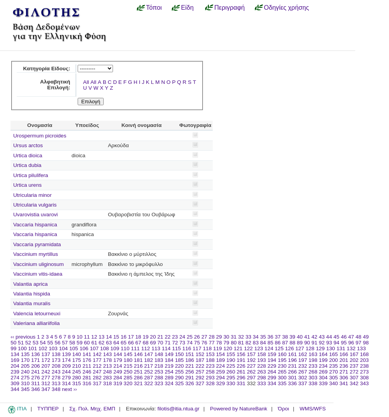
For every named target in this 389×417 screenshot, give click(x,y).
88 (292, 343)
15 (116, 337)
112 (145, 348)
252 (148, 372)
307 (354, 378)
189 (220, 360)
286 (138, 378)
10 (79, 337)
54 (43, 343)
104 (63, 348)
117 (197, 348)
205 (25, 366)
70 (160, 343)
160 (282, 354)
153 (210, 354)
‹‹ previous (22, 337)
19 (145, 337)
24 (182, 337)
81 (241, 343)
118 (207, 348)
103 (53, 348)
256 (189, 372)
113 (155, 348)
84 (263, 343)
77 (212, 343)
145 (127, 354)
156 (241, 354)
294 (220, 378)
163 (313, 354)
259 (220, 372)
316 (86, 383)
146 (138, 354)
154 (220, 354)
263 (261, 372)
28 (212, 337)
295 (230, 378)
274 (14, 378)
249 (117, 372)
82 (248, 343)
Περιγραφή (229, 7)
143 (107, 354)
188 (210, 360)
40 (299, 337)
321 (138, 383)
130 (330, 348)
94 (336, 343)
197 (302, 360)
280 (76, 378)
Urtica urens (27, 185)
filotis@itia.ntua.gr (178, 409)
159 (271, 354)
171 (35, 360)
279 (66, 378)
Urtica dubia (27, 165)
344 (14, 389)
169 (14, 360)
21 (160, 337)
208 (56, 366)
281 (86, 378)
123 (258, 348)
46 (344, 337)
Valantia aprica (30, 284)
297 (251, 378)
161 (292, 354)
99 (13, 348)
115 (176, 348)
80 (233, 343)
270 (333, 372)
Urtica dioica (27, 155)
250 (127, 372)
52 (28, 343)
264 (271, 372)
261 (241, 372)
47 (351, 337)
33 (248, 337)
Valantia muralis (31, 303)
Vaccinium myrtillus (35, 254)
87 (285, 343)
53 (35, 343)
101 (32, 348)
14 (109, 337)
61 (94, 343)
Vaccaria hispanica (35, 225)
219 (169, 366)
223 (210, 366)
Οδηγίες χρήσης (286, 7)
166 (343, 354)
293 (210, 378)
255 (179, 372)
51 (21, 343)
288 (159, 378)
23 (175, 337)
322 (148, 383)
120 (227, 348)
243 (56, 372)
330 (230, 383)
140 (76, 354)
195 (282, 360)
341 (343, 383)
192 (251, 360)
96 (351, 343)
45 (336, 337)
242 (46, 372)
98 (366, 343)
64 (116, 343)
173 (56, 360)
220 (179, 366)
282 (97, 378)
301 (292, 378)
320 (127, 383)
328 (210, 383)
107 (94, 348)
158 (261, 354)
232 (302, 366)
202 (354, 360)
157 (251, 354)
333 (261, 383)
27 (204, 337)
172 (46, 360)
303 (313, 378)
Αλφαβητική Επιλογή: (55, 84)
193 (261, 360)
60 (87, 343)
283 (107, 378)
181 (138, 360)
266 (292, 372)
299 (271, 378)
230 (282, 366)
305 (333, 378)
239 (14, 372)
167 (354, 354)
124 (268, 348)
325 (179, 383)
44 (329, 337)
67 (138, 343)
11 (87, 337)
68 (146, 343)
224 (220, 366)
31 (233, 337)
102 (42, 348)
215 (127, 366)
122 (248, 348)
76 (204, 343)
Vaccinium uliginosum (38, 264)
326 (189, 383)
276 (35, 378)
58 (72, 343)
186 (189, 360)
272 (354, 372)
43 (322, 337)
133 (361, 348)
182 (148, 360)
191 (241, 360)
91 (314, 343)
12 (94, 337)
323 (159, 383)
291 (189, 378)
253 (159, 372)
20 (153, 337)
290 (179, 378)
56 (58, 343)
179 (117, 360)
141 (86, 354)
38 (285, 337)
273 (364, 372)
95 (344, 343)
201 (343, 360)
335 (282, 383)
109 (114, 348)
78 (219, 343)
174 (66, 360)
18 (138, 337)
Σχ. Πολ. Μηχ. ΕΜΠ (92, 409)
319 (117, 383)
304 (323, 378)
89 (300, 343)
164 (323, 354)
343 (364, 383)
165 (333, 354)
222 (200, 366)
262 (251, 372)
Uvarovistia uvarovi (35, 214)
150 (179, 354)
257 (200, 372)
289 (169, 378)
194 (271, 360)
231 (292, 366)
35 (263, 337)
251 (138, 372)
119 (217, 348)
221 (189, 366)
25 (190, 337)
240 (25, 372)
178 (107, 360)
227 (251, 366)
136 (35, 354)
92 (322, 343)
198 (313, 360)
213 (107, 366)
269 (323, 372)
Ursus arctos (28, 145)
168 (364, 354)
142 (97, 354)
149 (169, 354)
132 (351, 348)
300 (282, 378)
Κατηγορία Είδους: (46, 68)
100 (22, 348)
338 (313, 383)
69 (153, 343)
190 (230, 360)
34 (256, 337)
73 (182, 343)
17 (131, 337)
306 (343, 378)
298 (261, 378)
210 (76, 366)
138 (56, 354)
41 (307, 337)
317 (97, 383)
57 (65, 343)
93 (329, 343)
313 (56, 383)
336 (292, 383)
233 (313, 366)
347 (46, 389)
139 (66, 354)
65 (124, 343)
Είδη (187, 7)
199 (323, 360)
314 (66, 383)
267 (302, 372)
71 (167, 343)
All (86, 82)
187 (200, 360)
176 (86, 360)
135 (25, 354)
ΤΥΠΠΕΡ (48, 409)
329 (220, 383)
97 (358, 343)
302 (302, 378)
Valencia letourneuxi (36, 313)
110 (125, 348)
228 (261, 366)
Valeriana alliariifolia (36, 323)
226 (241, 366)
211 (86, 366)
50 (13, 343)
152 (200, 354)
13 (101, 337)
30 (226, 337)
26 (197, 337)
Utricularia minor (32, 195)
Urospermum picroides (39, 136)
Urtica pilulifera (30, 175)
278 (56, 378)
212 (97, 366)
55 (50, 343)
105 (73, 348)
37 (278, 337)
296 (241, 378)
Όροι (283, 409)
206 (35, 366)
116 (186, 348)
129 (320, 348)
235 (333, 366)
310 (25, 383)
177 (97, 360)
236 (343, 366)
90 (307, 343)
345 (25, 389)
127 (299, 348)
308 (364, 378)
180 (127, 360)
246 (86, 372)
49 (366, 337)
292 (200, 378)
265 (282, 372)
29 (219, 337)
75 (197, 343)
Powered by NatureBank (238, 409)
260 (230, 372)
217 (148, 366)
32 (241, 337)
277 (46, 378)
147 (148, 354)
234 (323, 366)
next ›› (69, 389)
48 (358, 337)
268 (313, 372)
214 (117, 366)
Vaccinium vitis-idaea (38, 274)
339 (323, 383)
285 (127, 378)
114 (166, 348)
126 (289, 348)
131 (341, 348)
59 (79, 343)
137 (46, 354)
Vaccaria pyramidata (37, 244)
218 (159, 366)
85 (270, 343)
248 (107, 372)
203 (364, 360)
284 (117, 378)
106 (84, 348)
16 (124, 337)
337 (302, 383)
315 (76, 383)
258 (210, 372)
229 (271, 366)
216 (138, 366)
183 (159, 360)
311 (35, 383)
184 (169, 360)
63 (109, 343)
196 (292, 360)
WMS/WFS (313, 409)
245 (76, 372)
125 (279, 348)
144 (117, 354)
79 (226, 343)
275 (25, 378)
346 (35, 389)
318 (107, 383)
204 (14, 366)
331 (241, 383)
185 (179, 360)
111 (135, 348)
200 (333, 360)
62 (101, 343)
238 (364, 366)
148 (159, 354)
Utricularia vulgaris (35, 205)
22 (167, 337)
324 (169, 383)
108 (104, 348)
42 (314, 337)
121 (238, 348)
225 (230, 366)
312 (46, 383)
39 (292, 337)
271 (343, 372)
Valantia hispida (31, 294)
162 (302, 354)
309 (14, 383)
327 (200, 383)
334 (271, 383)
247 (97, 372)
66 (131, 343)
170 (25, 360)
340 (333, 383)
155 (230, 354)
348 (56, 389)
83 (256, 343)
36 (270, 337)
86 (278, 343)
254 (169, 372)
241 (35, 372)
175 (76, 360)
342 (354, 383)
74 (190, 343)
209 (66, 366)
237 (354, 366)
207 (46, 366)
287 (148, 378)
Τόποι (154, 7)
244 (66, 372)
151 (189, 354)
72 (175, 343)
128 (310, 348)
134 (14, 354)
